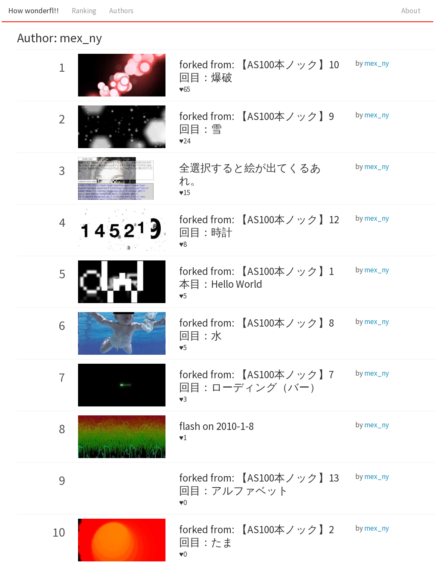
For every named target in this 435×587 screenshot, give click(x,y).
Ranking (84, 10)
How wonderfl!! (33, 10)
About (410, 10)
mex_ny (376, 63)
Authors (121, 10)
